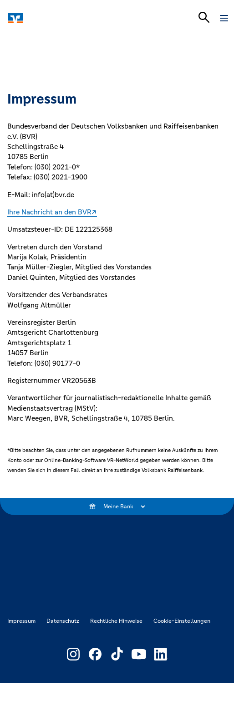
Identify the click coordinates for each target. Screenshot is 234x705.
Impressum (21, 621)
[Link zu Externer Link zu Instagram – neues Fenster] (73, 654)
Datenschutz (62, 621)
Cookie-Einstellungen (181, 621)
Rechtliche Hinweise (116, 621)
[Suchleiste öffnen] (204, 17)
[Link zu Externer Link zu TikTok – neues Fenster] (117, 654)
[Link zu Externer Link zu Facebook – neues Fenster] (95, 654)
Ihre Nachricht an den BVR (49, 212)
